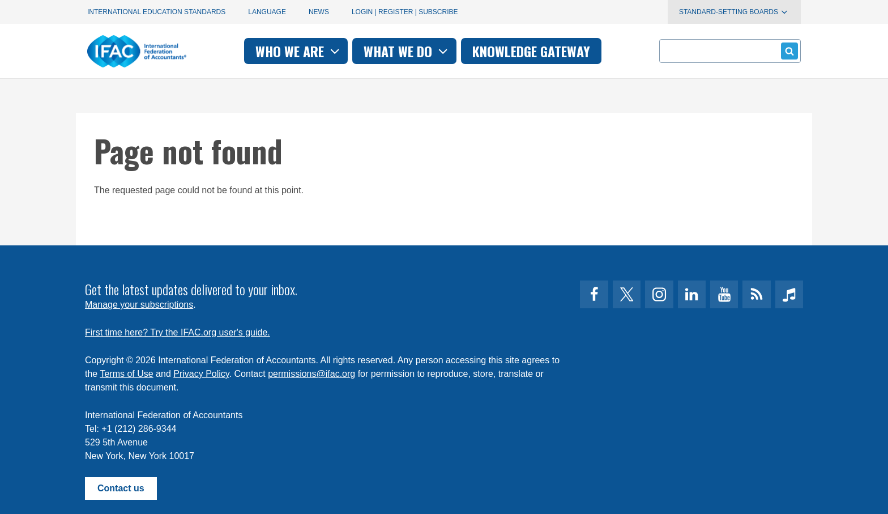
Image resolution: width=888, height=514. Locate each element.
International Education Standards (156, 12)
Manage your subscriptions (139, 304)
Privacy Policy (201, 374)
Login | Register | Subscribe (405, 12)
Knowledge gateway (531, 51)
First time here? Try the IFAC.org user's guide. (177, 332)
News (319, 12)
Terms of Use (126, 374)
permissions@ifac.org (311, 374)
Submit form (787, 51)
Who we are (298, 51)
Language (267, 12)
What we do (407, 51)
